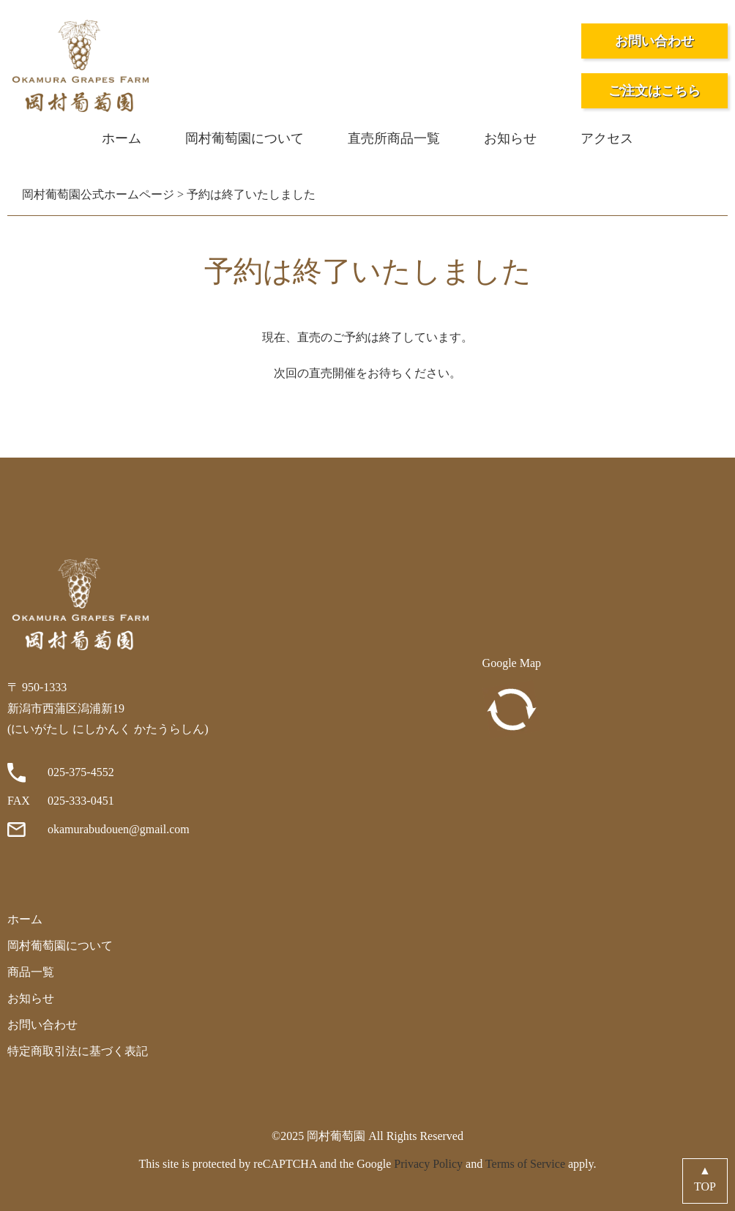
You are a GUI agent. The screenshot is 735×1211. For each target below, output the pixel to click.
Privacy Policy (428, 1164)
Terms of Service (525, 1164)
